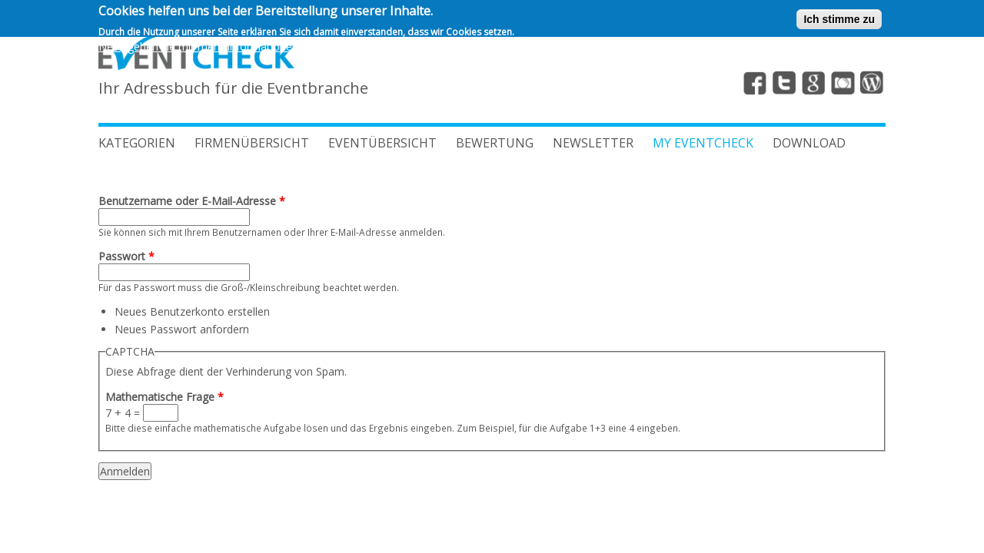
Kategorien (136, 142)
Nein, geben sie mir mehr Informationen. (199, 44)
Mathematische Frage (164, 396)
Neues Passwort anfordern (182, 329)
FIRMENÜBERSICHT (251, 142)
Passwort (126, 256)
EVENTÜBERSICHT (382, 142)
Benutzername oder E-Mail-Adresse (191, 201)
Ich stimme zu (839, 18)
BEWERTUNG (495, 142)
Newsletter (593, 142)
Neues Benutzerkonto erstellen (192, 311)
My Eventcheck (703, 142)
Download (809, 142)
